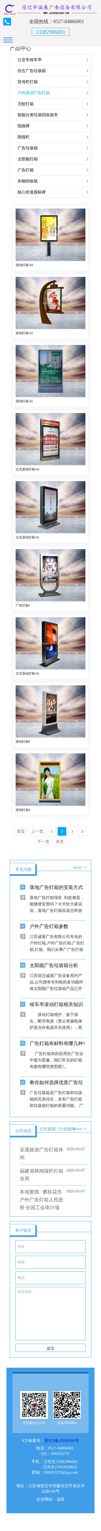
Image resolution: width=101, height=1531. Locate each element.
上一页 (37, 831)
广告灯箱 (26, 170)
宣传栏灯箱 (28, 82)
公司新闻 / (49, 1129)
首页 (21, 831)
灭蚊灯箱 (26, 104)
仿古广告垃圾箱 (32, 71)
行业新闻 (67, 1129)
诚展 (61, 1509)
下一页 (43, 841)
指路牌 (24, 126)
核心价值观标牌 (32, 192)
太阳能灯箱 (28, 159)
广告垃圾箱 (28, 148)
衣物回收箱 (28, 181)
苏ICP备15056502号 (61, 1450)
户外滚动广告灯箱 (34, 93)
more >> (80, 867)
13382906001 (50, 32)
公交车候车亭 (30, 60)
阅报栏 (24, 137)
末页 (60, 841)
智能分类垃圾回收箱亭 (38, 115)
